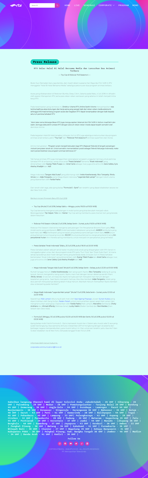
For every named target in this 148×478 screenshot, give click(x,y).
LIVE (77, 5)
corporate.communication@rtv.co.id (46, 347)
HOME (67, 5)
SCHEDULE (89, 5)
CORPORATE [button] (105, 5)
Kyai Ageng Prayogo (83, 299)
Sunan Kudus (104, 299)
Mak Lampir (46, 299)
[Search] (42, 5)
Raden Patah (64, 301)
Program (123, 5)
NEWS (135, 5)
